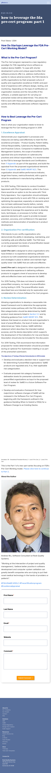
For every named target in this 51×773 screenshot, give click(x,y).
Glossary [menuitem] (5, 723)
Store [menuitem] (4, 728)
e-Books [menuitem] (4, 719)
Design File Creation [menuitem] (8, 708)
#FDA (3, 565)
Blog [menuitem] (3, 717)
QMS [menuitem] (3, 702)
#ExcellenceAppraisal (10, 568)
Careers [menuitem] (4, 695)
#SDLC (16, 565)
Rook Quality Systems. (15, 769)
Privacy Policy (44, 769)
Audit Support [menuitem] (6, 710)
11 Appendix (11, 164)
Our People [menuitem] (5, 693)
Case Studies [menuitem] (6, 721)
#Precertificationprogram (31, 565)
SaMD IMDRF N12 (30, 317)
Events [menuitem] (4, 725)
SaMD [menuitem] (4, 704)
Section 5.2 (34, 314)
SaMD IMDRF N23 (28, 169)
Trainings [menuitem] (5, 730)
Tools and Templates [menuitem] (8, 732)
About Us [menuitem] (5, 689)
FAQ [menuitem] (3, 697)
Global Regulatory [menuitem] (7, 706)
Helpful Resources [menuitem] (7, 715)
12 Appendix (11, 169)
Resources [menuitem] (5, 713)
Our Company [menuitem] (6, 691)
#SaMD (9, 565)
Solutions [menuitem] (5, 700)
